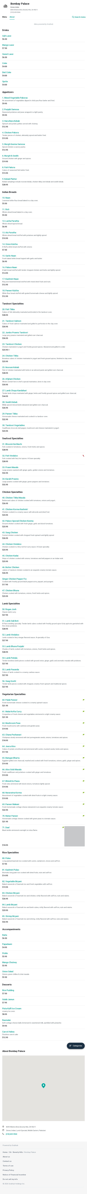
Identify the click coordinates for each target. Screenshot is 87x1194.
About (12, 17)
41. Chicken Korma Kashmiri (15, 509)
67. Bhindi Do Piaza (10, 781)
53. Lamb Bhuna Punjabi (13, 646)
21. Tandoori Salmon (11, 321)
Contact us (7, 1161)
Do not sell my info (10, 1179)
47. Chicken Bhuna (10, 590)
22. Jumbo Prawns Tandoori (15, 332)
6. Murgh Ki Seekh (10, 156)
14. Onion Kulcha (10, 244)
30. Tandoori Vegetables (13, 425)
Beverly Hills (18, 1152)
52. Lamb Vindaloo (10, 635)
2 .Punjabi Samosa (10, 109)
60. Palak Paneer (9, 700)
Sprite (5, 81)
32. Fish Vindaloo (10, 456)
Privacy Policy (8, 1170)
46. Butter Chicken (10, 567)
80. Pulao (6, 858)
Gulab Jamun (8, 999)
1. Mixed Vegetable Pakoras (15, 98)
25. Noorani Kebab (10, 367)
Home (5, 1152)
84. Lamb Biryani (9, 904)
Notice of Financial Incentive (14, 1175)
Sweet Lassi (7, 54)
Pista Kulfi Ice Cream (11, 1008)
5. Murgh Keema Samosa (13, 144)
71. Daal (5, 827)
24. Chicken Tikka (10, 356)
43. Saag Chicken (10, 532)
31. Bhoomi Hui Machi (12, 444)
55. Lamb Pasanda (10, 669)
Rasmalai (6, 1020)
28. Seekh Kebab (9, 402)
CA (10, 1152)
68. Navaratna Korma (12, 792)
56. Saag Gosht (9, 681)
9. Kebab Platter (9, 179)
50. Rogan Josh (9, 609)
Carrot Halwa (8, 1032)
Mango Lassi (8, 45)
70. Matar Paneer (10, 816)
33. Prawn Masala (10, 467)
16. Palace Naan (9, 267)
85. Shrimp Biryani (10, 916)
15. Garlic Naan (9, 256)
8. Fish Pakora (8, 167)
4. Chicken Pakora (10, 132)
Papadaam (7, 944)
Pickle (5, 953)
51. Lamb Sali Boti (10, 621)
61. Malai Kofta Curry (12, 711)
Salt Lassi (6, 36)
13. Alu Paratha (9, 232)
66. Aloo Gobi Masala (11, 769)
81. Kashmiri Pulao (10, 870)
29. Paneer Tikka (9, 414)
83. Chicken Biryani (10, 893)
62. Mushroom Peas (11, 723)
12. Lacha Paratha (10, 221)
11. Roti (5, 209)
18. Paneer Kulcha (10, 290)
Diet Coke (6, 72)
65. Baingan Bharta (10, 758)
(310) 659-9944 (15, 12)
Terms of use (8, 1166)
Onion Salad (7, 971)
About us (6, 1157)
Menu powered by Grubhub (43, 24)
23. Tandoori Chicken (12, 344)
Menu (4, 17)
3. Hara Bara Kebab (11, 121)
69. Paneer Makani (10, 804)
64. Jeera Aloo (9, 746)
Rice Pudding (8, 990)
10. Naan (6, 198)
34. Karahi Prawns (10, 479)
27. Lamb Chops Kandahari (14, 390)
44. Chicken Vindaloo (11, 544)
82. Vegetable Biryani (12, 881)
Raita (4, 935)
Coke (4, 63)
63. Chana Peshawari (11, 735)
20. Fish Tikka (8, 309)
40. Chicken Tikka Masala (13, 498)
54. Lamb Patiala (9, 658)
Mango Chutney (9, 962)
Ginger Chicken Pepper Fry (14, 579)
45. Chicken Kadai (10, 555)
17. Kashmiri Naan (10, 279)
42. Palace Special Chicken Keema (17, 521)
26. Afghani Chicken (11, 379)
